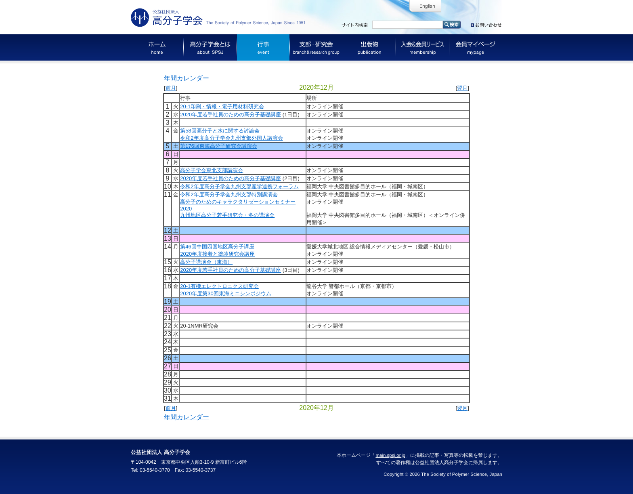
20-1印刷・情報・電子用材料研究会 (222, 106)
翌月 (462, 88)
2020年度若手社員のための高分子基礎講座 (230, 114)
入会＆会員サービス (422, 47)
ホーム (157, 47)
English (425, 6)
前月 (171, 88)
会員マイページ (475, 47)
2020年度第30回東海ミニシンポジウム (225, 293)
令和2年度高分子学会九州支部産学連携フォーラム (239, 186)
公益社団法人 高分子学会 (219, 17)
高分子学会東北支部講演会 (211, 170)
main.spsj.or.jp (390, 455)
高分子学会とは (210, 47)
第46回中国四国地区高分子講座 (217, 247)
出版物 (369, 47)
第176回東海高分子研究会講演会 (218, 146)
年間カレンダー (186, 78)
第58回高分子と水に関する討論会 (219, 131)
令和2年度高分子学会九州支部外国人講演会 (231, 138)
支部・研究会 (316, 47)
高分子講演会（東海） (206, 262)
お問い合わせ (486, 23)
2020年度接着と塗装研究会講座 (217, 254)
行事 (263, 47)
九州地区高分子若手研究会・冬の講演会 (227, 215)
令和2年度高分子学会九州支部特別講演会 (228, 194)
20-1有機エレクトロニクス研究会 (219, 286)
